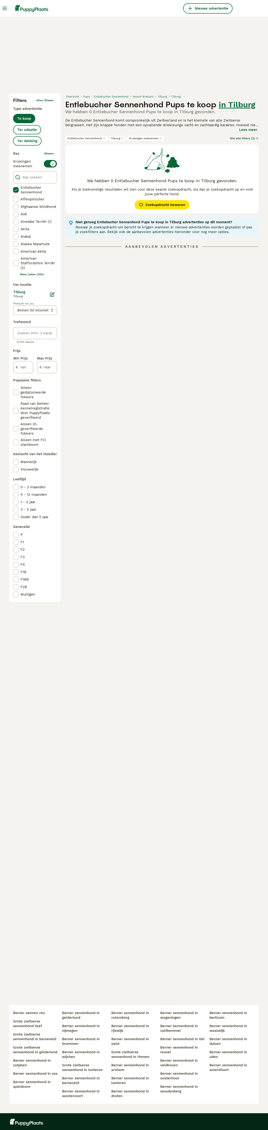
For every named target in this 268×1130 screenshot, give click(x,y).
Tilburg (117, 138)
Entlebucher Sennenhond (86, 138)
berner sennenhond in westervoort (81, 1093)
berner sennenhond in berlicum (228, 1015)
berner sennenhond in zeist (130, 1041)
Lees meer (248, 130)
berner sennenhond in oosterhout (179, 1075)
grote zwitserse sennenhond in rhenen (130, 1054)
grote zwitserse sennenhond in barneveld (34, 1036)
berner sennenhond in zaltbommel (179, 1028)
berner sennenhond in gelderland (81, 1015)
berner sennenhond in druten (130, 1093)
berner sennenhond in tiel (182, 1039)
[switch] (35, 163)
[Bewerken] (52, 294)
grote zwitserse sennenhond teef (27, 1023)
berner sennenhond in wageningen (179, 1015)
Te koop (24, 118)
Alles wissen (45, 100)
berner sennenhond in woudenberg (179, 1089)
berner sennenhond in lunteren (130, 1080)
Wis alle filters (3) (244, 138)
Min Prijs (20, 358)
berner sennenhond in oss (35, 1073)
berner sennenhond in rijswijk (130, 1028)
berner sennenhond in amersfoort (228, 1067)
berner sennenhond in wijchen (81, 1054)
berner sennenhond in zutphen (32, 1062)
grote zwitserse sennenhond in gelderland (35, 1049)
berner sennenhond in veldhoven (179, 1062)
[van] (23, 367)
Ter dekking (27, 141)
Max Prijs (44, 358)
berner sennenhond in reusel (179, 1049)
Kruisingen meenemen (145, 138)
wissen (49, 153)
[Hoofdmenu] (4, 8)
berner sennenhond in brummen (81, 1041)
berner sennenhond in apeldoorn (32, 1084)
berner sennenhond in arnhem (130, 1067)
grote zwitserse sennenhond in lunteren (82, 1067)
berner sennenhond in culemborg (130, 1015)
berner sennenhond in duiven (228, 1041)
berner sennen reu (29, 1013)
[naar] (47, 367)
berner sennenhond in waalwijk (228, 1028)
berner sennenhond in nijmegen (81, 1028)
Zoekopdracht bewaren (162, 204)
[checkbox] (16, 190)
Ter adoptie (27, 130)
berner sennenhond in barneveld (81, 1080)
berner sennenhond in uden (228, 1054)
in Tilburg (237, 104)
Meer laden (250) (32, 274)
